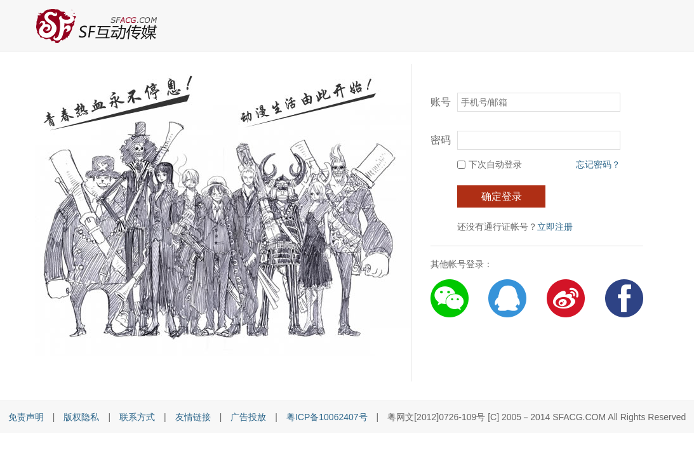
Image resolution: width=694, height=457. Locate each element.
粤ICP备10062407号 (327, 417)
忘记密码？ (598, 164)
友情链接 (193, 417)
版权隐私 (81, 417)
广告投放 (248, 417)
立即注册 (555, 227)
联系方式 (137, 417)
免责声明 (26, 417)
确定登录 (501, 196)
